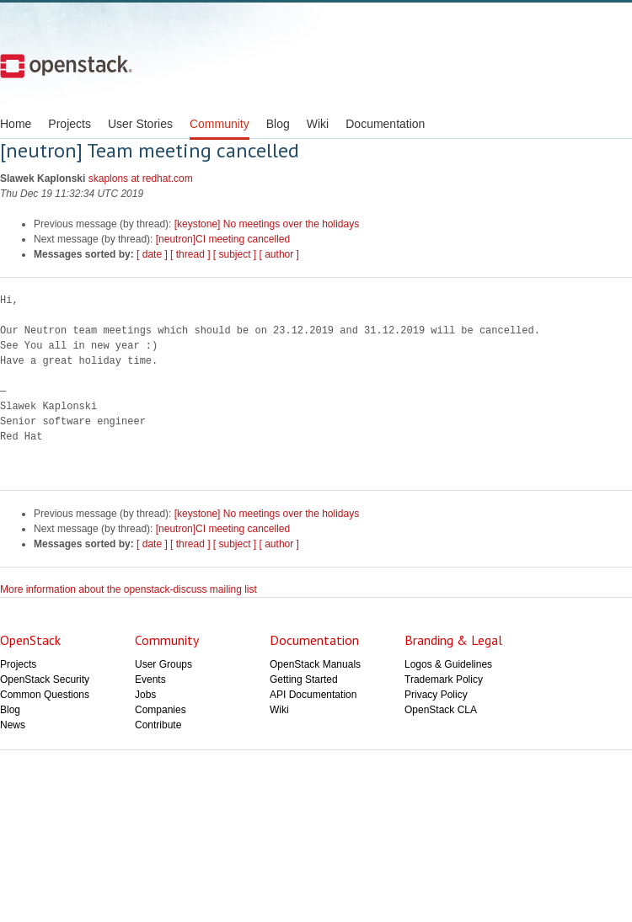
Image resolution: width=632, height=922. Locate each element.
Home (15, 124)
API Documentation (313, 695)
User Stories (140, 124)
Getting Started (304, 679)
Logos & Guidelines (448, 664)
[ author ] (279, 254)
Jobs (145, 695)
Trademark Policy (443, 679)
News (12, 725)
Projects (69, 124)
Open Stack (66, 65)
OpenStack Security (44, 679)
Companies (160, 710)
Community (219, 124)
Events (150, 679)
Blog (278, 124)
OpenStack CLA (440, 710)
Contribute (158, 725)
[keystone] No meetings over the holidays (266, 224)
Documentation (385, 124)
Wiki (318, 124)
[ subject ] (234, 254)
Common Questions (44, 695)
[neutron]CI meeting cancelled (223, 239)
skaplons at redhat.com (140, 178)
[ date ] (152, 254)
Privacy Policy (436, 695)
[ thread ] (190, 254)
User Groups (163, 664)
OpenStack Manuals (315, 664)
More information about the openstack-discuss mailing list (128, 589)
